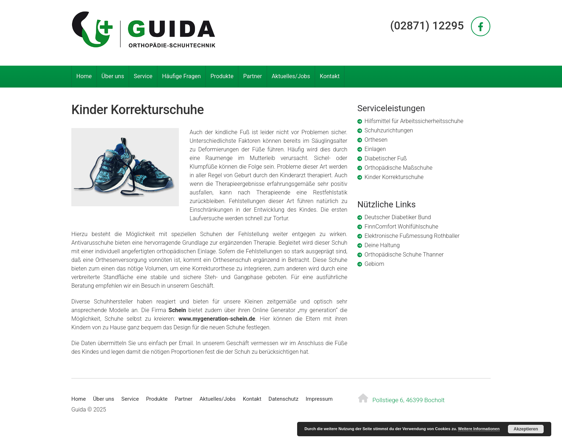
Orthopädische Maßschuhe (398, 167)
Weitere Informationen (479, 429)
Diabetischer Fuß (386, 158)
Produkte (221, 76)
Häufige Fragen (181, 76)
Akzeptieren (526, 429)
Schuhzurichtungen (389, 130)
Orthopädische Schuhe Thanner (404, 254)
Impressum (319, 399)
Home (84, 76)
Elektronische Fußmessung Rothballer (412, 235)
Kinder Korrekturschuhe (394, 177)
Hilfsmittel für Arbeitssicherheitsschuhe (414, 121)
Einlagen (375, 149)
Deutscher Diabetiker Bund (398, 217)
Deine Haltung (382, 245)
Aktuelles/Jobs (291, 76)
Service (143, 76)
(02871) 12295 (427, 25)
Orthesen (376, 139)
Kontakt (329, 76)
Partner (252, 76)
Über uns (112, 76)
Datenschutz (283, 399)
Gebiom (374, 263)
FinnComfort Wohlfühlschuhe (401, 226)
